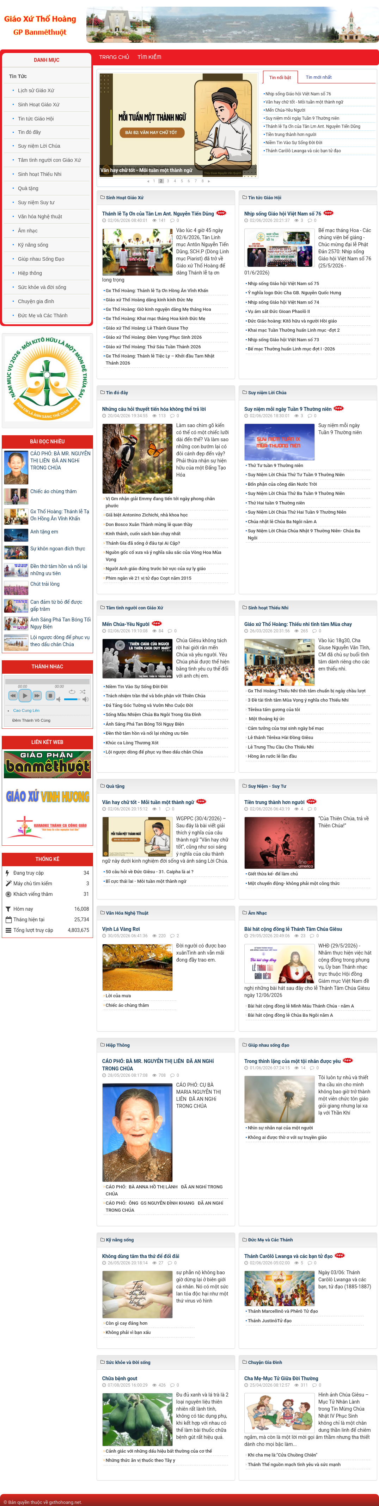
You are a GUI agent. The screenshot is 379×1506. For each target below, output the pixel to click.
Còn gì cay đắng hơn (126, 1323)
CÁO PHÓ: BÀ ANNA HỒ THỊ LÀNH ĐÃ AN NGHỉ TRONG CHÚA (164, 1190)
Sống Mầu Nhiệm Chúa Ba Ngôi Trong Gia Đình (153, 714)
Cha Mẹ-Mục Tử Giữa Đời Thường (281, 1378)
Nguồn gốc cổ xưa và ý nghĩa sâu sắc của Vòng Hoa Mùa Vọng (163, 556)
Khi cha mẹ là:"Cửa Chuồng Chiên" (282, 1455)
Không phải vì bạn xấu (128, 1332)
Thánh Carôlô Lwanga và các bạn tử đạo (303, 150)
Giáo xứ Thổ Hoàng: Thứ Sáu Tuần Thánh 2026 (153, 346)
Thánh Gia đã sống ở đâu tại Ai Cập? (143, 543)
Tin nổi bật (280, 77)
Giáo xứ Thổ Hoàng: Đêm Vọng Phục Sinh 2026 (154, 337)
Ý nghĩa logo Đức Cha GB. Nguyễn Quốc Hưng (294, 292)
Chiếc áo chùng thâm (127, 1005)
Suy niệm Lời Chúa (39, 146)
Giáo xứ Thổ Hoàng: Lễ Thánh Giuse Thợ (147, 328)
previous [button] (13, 696)
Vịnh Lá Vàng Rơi (121, 929)
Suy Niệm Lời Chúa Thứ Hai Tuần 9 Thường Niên (297, 512)
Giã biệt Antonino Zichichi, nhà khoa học (147, 515)
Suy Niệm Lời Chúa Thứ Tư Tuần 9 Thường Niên (296, 474)
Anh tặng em (44, 532)
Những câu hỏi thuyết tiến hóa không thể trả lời (154, 409)
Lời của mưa (118, 995)
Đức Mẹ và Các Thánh (42, 315)
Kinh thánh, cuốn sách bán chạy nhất (143, 533)
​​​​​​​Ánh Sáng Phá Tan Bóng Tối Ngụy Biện (145, 724)
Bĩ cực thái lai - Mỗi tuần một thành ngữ (146, 881)
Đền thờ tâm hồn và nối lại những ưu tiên (147, 733)
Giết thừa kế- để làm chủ (273, 873)
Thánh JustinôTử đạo (270, 1320)
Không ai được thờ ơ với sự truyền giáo (287, 1137)
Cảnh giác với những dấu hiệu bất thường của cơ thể (160, 1451)
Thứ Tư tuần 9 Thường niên (276, 465)
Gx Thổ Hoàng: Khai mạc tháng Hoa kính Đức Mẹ (155, 318)
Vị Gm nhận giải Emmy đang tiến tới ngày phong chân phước (160, 502)
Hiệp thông (30, 273)
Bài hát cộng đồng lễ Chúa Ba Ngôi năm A (290, 1015)
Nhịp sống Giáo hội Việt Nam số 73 (283, 339)
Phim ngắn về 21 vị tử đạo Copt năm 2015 (148, 578)
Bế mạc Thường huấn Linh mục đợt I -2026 (291, 349)
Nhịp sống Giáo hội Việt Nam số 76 (139, 170)
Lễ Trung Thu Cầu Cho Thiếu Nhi (281, 747)
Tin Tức (18, 76)
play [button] (25, 696)
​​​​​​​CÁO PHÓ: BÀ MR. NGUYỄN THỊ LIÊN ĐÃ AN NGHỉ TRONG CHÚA (60, 461)
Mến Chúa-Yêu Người (285, 110)
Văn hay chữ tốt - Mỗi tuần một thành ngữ (304, 102)
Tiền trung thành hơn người (290, 134)
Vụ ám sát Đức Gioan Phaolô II (279, 311)
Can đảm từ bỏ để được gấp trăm (56, 605)
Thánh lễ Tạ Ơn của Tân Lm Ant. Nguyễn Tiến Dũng (312, 126)
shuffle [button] (82, 692)
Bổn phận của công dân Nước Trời (282, 484)
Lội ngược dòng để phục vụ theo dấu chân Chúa (154, 752)
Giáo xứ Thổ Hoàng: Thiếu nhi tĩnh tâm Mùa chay (298, 624)
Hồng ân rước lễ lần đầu (272, 756)
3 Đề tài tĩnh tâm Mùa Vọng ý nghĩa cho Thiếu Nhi (298, 700)
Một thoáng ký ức (266, 718)
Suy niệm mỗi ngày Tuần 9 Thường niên (302, 118)
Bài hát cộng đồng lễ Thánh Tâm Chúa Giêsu (293, 929)
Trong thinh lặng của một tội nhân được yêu (292, 1061)
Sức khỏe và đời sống (42, 287)
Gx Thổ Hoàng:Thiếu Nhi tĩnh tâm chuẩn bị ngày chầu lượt (307, 690)
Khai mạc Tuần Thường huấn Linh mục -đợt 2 (294, 330)
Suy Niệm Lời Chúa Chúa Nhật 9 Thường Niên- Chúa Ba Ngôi (304, 534)
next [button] (37, 696)
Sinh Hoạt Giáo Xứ (38, 104)
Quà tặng (28, 188)
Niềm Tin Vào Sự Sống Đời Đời (293, 142)
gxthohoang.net (65, 1502)
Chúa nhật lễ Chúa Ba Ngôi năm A (282, 521)
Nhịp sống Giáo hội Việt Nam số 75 (283, 283)
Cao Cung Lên (26, 710)
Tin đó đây (29, 132)
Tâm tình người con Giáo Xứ (49, 160)
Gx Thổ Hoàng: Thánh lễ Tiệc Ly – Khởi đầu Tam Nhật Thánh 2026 (160, 359)
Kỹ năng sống (33, 245)
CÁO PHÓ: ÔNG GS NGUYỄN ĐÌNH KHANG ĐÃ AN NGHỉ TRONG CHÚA (165, 1206)
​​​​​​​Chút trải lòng (45, 584)
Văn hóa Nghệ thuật (40, 216)
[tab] (280, 77)
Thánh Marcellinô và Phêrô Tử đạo (283, 1311)
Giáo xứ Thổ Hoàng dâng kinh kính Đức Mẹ (149, 299)
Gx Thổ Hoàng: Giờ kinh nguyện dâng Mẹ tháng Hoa (158, 309)
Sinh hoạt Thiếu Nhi (39, 174)
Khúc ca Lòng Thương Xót (132, 742)
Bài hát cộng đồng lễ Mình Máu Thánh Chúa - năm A (301, 1006)
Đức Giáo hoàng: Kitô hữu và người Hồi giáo (292, 321)
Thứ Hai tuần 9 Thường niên (276, 503)
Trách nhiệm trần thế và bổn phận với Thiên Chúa (156, 695)
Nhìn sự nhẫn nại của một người (280, 1127)
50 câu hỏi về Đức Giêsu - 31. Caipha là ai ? (150, 871)
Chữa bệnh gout (119, 1378)
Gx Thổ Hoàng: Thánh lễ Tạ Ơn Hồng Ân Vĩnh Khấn (157, 290)
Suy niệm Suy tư (36, 202)
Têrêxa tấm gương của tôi (274, 709)
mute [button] (59, 699)
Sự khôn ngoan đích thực (57, 548)
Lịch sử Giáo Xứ (36, 90)
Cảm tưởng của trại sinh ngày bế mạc (286, 728)
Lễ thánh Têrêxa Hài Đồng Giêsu (280, 737)
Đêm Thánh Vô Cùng (31, 720)
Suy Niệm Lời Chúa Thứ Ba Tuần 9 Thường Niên (296, 493)
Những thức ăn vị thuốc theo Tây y (140, 1460)
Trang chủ (114, 57)
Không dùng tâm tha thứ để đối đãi (140, 1256)
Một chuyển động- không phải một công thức (294, 883)
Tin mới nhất (319, 77)
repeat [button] (72, 692)
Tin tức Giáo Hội (36, 119)
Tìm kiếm (149, 57)
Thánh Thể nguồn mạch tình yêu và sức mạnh (294, 1464)
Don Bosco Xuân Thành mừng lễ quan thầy (149, 524)
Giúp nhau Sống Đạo (41, 259)
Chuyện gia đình (36, 301)
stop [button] (50, 696)
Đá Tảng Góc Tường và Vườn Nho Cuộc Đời (149, 705)
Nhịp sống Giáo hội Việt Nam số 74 (283, 302)
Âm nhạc (27, 231)
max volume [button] (85, 699)
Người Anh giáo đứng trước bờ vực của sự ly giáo (156, 568)
